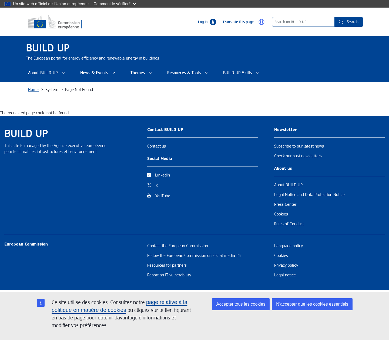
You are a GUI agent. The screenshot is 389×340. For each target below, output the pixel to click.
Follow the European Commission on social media (194, 255)
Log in (202, 21)
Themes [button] (142, 72)
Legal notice (285, 275)
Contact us (156, 146)
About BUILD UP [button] (47, 72)
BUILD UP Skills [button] (242, 72)
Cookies (281, 214)
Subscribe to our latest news (299, 146)
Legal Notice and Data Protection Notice (309, 194)
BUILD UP (48, 48)
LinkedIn (162, 175)
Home (33, 89)
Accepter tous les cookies (240, 304)
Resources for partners (167, 265)
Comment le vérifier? (114, 3)
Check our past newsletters (298, 156)
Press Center (285, 204)
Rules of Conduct (289, 224)
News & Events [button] (99, 72)
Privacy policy (286, 265)
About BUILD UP (288, 185)
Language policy (288, 246)
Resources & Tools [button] (188, 72)
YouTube (162, 196)
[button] (261, 22)
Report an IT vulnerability (169, 275)
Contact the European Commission (177, 246)
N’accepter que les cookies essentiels (312, 304)
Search (348, 22)
